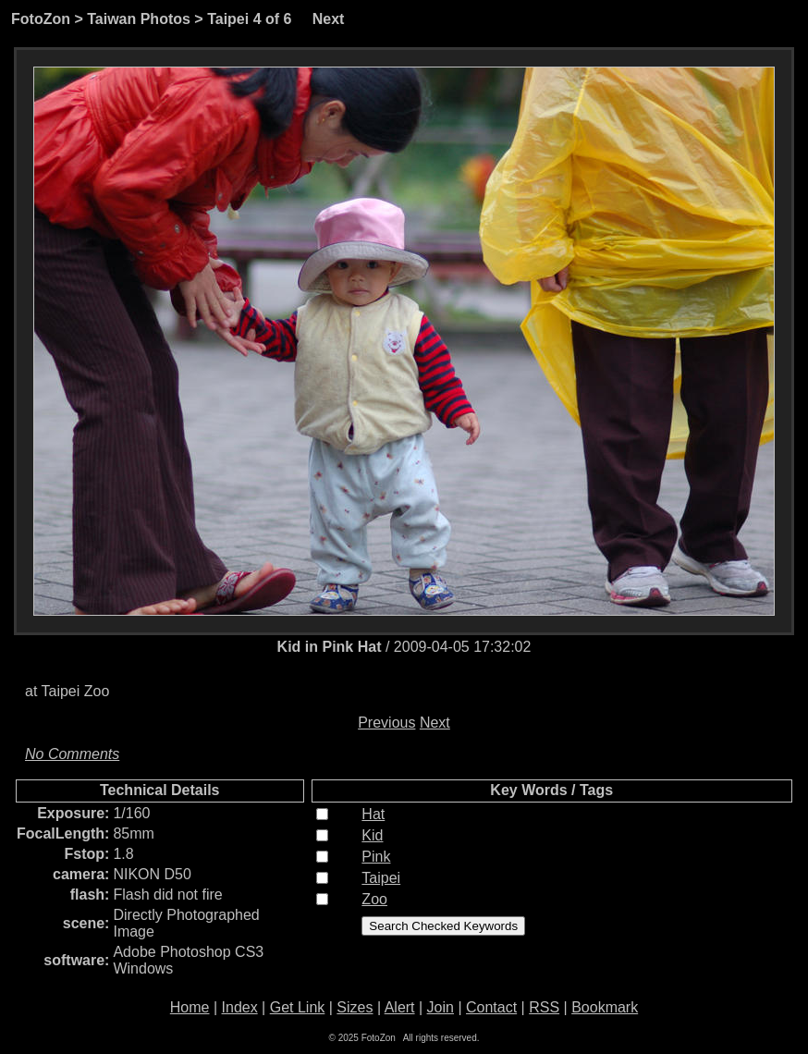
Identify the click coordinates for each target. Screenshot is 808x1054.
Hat (373, 814)
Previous (386, 722)
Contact (491, 1007)
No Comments (72, 754)
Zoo (374, 899)
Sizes (355, 1007)
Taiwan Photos (138, 19)
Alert (400, 1007)
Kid (372, 835)
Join (440, 1007)
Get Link (297, 1007)
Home (190, 1007)
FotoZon (40, 19)
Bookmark (604, 1007)
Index (240, 1007)
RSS (544, 1007)
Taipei (228, 19)
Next (328, 19)
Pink (375, 856)
